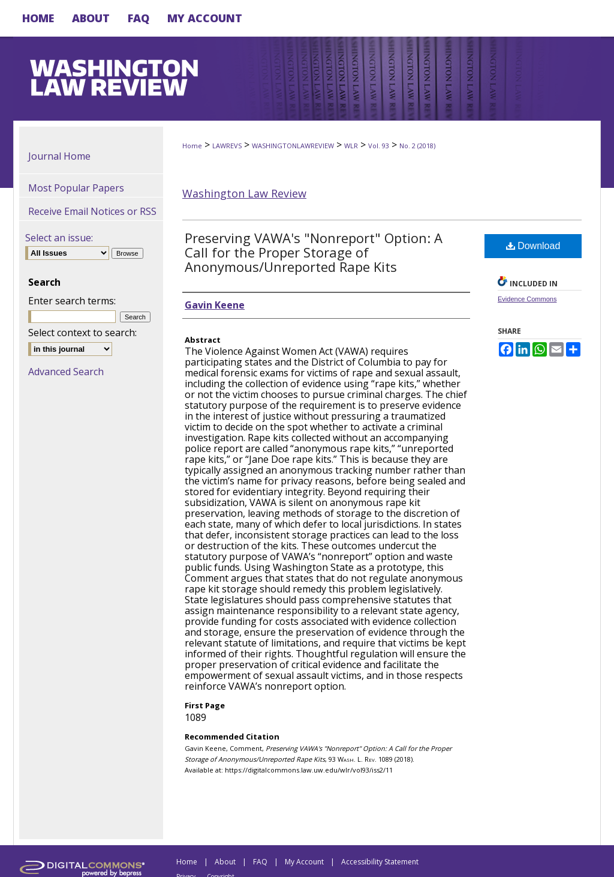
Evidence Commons (527, 299)
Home (192, 145)
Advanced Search (66, 371)
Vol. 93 (378, 145)
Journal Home (59, 156)
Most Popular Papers (76, 187)
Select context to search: (82, 332)
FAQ (260, 862)
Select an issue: (59, 237)
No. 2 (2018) (417, 145)
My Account (304, 862)
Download (533, 246)
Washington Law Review (244, 193)
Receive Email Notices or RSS (92, 211)
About (225, 862)
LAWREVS (227, 145)
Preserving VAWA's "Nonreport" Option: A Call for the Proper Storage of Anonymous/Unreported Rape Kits (314, 252)
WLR (351, 145)
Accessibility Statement (380, 862)
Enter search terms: (72, 300)
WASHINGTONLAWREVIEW (293, 145)
